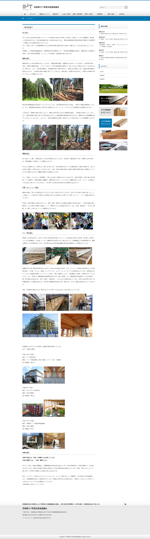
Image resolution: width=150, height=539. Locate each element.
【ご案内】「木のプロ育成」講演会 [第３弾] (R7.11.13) (113, 39)
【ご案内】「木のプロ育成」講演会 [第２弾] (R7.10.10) (113, 52)
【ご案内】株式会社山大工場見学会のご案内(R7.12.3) (113, 33)
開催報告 (102, 75)
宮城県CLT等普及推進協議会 (73, 536)
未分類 (101, 71)
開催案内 (102, 79)
